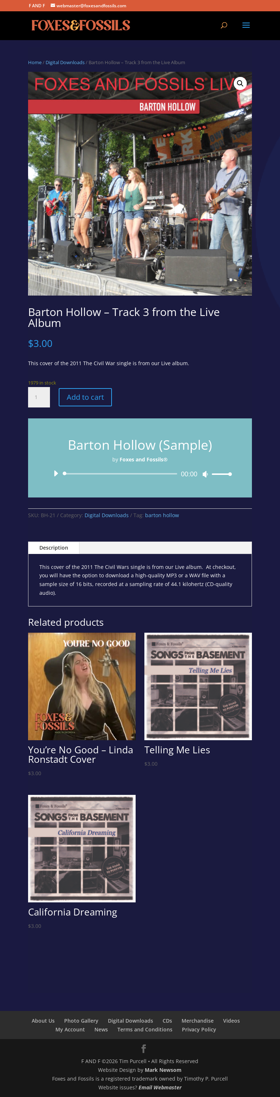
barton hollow (162, 515)
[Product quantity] (39, 397)
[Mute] (205, 474)
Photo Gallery (81, 1020)
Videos (231, 1020)
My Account (70, 1029)
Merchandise (198, 1020)
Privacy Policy (199, 1029)
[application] (140, 473)
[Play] (56, 473)
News (101, 1029)
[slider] (121, 474)
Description (53, 547)
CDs (167, 1020)
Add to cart (85, 397)
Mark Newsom (163, 1069)
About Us (43, 1020)
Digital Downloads (65, 62)
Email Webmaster (160, 1087)
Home (35, 62)
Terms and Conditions (144, 1029)
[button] (240, 83)
